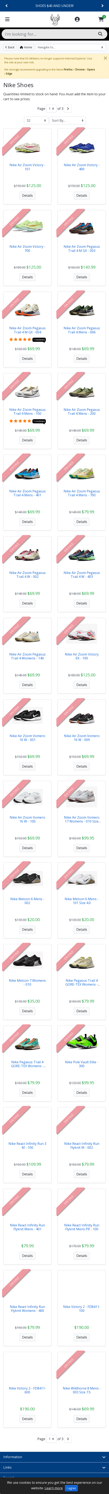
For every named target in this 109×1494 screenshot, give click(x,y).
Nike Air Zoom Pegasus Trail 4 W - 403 (82, 574)
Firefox (68, 69)
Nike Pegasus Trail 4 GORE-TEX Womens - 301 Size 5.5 (27, 1066)
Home (26, 47)
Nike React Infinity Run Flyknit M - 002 (81, 1145)
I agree (71, 1488)
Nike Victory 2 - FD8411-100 (81, 1308)
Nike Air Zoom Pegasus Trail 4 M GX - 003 (82, 248)
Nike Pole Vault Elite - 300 (81, 1064)
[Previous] (6, 5)
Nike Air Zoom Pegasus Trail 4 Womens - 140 (27, 656)
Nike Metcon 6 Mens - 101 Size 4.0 (82, 901)
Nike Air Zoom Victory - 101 (27, 167)
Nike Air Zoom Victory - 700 (27, 248)
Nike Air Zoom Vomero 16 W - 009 (82, 738)
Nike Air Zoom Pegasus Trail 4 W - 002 (27, 574)
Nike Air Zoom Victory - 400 (82, 167)
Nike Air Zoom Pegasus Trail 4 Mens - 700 (82, 493)
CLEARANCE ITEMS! (54, 5)
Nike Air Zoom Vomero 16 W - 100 (27, 819)
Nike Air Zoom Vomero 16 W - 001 (27, 738)
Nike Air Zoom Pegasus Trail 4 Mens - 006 (82, 330)
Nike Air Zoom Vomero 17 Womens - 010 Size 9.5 (82, 821)
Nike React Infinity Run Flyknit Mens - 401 (27, 1227)
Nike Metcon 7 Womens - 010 (27, 982)
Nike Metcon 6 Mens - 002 (27, 901)
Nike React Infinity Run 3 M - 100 (27, 1145)
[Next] (102, 5)
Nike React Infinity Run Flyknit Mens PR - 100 (81, 1227)
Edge (9, 73)
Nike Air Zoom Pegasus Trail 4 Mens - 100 (27, 411)
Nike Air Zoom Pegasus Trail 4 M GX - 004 (27, 330)
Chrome (80, 69)
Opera (91, 69)
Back (9, 47)
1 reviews (39, 339)
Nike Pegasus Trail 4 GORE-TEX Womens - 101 (81, 984)
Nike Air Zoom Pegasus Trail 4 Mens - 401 (27, 493)
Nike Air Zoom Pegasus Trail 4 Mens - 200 (82, 411)
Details (27, 195)
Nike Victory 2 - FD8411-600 (27, 1390)
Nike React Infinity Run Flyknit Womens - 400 (27, 1308)
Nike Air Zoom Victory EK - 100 (82, 656)
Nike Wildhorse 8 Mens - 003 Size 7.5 (82, 1390)
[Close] (105, 58)
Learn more (54, 1488)
